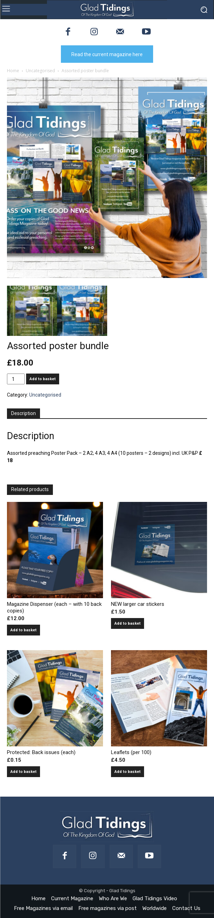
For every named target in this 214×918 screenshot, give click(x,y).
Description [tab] (23, 413)
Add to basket (43, 379)
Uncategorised (40, 71)
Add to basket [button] (23, 630)
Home (13, 71)
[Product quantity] (16, 379)
